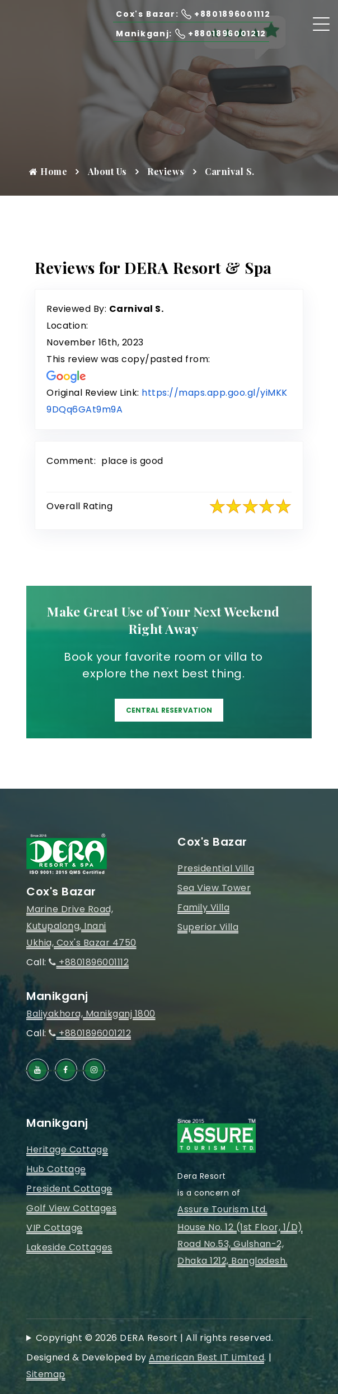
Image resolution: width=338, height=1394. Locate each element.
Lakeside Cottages (69, 1247)
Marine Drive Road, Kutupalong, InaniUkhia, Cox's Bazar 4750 (81, 926)
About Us (107, 171)
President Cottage (69, 1188)
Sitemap (45, 1374)
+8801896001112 (89, 962)
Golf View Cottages (71, 1208)
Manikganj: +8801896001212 (179, 33)
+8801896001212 (90, 1033)
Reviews (166, 171)
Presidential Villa (215, 868)
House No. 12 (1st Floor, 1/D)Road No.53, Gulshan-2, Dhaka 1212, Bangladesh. (240, 1244)
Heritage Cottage (67, 1149)
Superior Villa (207, 927)
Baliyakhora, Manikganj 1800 (91, 1013)
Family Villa (203, 907)
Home (48, 171)
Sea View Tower (214, 887)
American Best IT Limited (206, 1357)
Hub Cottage (56, 1169)
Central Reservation (169, 710)
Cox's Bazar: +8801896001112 (181, 13)
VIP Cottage (54, 1227)
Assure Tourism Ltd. (222, 1209)
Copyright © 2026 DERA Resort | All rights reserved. (155, 1337)
